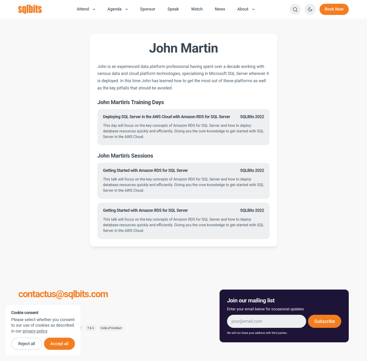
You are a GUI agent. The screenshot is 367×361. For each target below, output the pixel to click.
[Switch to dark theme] (310, 9)
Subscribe (324, 321)
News (220, 9)
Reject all (26, 343)
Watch (197, 9)
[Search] (295, 9)
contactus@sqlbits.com (63, 294)
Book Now (334, 9)
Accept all (59, 343)
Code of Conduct (111, 328)
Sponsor (147, 9)
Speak (173, 9)
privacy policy (34, 331)
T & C (90, 328)
